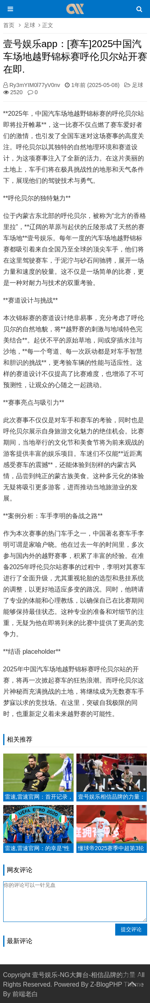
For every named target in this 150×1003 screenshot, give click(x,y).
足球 (29, 25)
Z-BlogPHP (106, 984)
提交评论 (131, 929)
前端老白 (25, 994)
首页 (8, 25)
